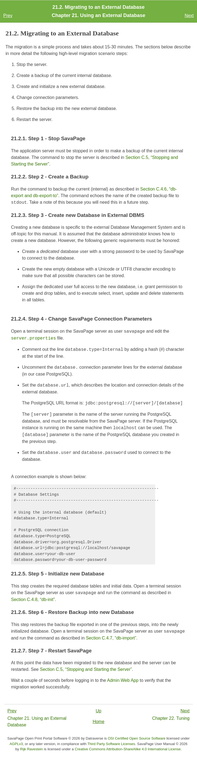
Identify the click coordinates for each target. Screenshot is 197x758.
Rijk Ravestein (31, 749)
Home (99, 721)
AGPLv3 (16, 744)
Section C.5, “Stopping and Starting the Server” (86, 669)
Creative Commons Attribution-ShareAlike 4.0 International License (128, 749)
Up (98, 711)
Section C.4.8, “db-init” (33, 599)
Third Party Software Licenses (111, 744)
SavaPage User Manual (156, 744)
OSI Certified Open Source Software (137, 738)
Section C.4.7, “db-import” (111, 638)
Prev (7, 15)
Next (189, 15)
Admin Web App (122, 680)
